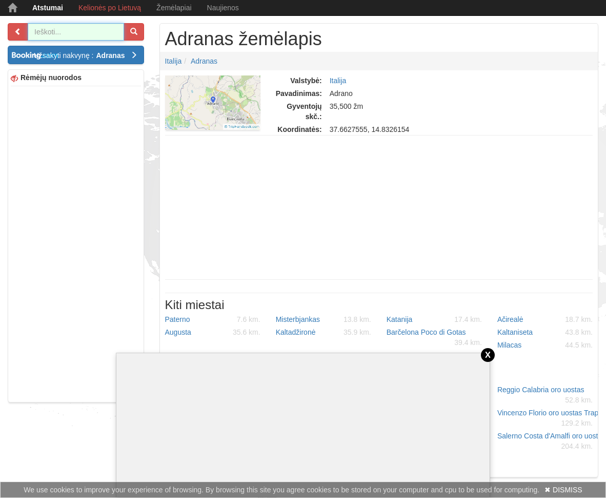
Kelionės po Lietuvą (109, 8)
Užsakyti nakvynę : (85, 55)
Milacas (545, 345)
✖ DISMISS (563, 490)
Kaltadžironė (323, 332)
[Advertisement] (76, 243)
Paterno (212, 319)
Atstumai (47, 8)
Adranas (204, 61)
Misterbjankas (323, 319)
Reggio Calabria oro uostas (545, 395)
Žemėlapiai (173, 8)
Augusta (212, 332)
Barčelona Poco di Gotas (434, 338)
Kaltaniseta (545, 332)
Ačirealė (545, 319)
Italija (173, 61)
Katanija (434, 319)
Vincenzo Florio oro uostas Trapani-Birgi (548, 418)
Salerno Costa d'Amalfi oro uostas (548, 441)
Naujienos (223, 8)
